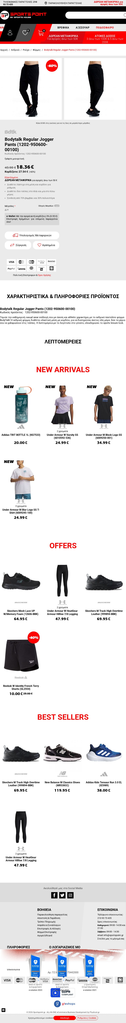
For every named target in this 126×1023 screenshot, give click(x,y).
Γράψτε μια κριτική (14, 158)
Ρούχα (26, 50)
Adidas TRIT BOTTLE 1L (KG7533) (21, 434)
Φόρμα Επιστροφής (47, 932)
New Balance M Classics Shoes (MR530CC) (62, 784)
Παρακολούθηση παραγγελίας (52, 914)
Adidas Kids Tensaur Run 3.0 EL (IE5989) (104, 784)
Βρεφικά (63, 27)
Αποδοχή (64, 1018)
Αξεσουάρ (82, 27)
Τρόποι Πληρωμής (46, 921)
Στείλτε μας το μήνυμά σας (110, 938)
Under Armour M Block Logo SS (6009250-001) (104, 436)
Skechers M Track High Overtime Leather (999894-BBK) (104, 612)
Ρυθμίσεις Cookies (86, 1018)
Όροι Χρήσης (44, 275)
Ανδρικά (15, 50)
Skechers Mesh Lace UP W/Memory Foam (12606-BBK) (20, 612)
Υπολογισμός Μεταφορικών (35, 235)
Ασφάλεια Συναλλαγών (49, 925)
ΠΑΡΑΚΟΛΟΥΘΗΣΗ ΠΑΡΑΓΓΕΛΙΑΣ (65, 3)
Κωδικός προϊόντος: (15, 153)
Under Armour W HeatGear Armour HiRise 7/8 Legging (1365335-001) (62, 612)
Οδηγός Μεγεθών (48, 206)
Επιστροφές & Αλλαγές (49, 928)
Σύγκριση (21, 245)
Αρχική (4, 50)
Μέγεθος (9, 206)
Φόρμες (37, 50)
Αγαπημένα (48, 245)
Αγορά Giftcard (44, 935)
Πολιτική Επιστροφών (24, 275)
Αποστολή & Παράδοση (48, 918)
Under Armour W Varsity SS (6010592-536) (62, 436)
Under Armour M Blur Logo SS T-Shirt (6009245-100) (21, 511)
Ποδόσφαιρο (105, 27)
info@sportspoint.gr (113, 935)
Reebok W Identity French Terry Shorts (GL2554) (21, 687)
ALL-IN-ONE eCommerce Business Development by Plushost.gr (73, 1012)
